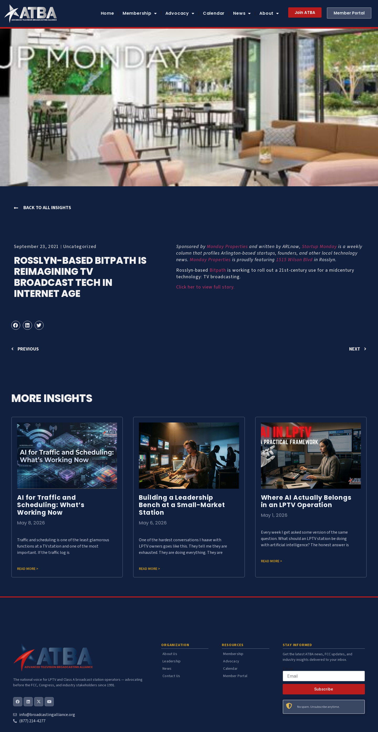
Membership (140, 13)
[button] (15, 325)
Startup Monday (319, 246)
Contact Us (171, 676)
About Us (169, 654)
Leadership (171, 661)
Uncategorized (80, 246)
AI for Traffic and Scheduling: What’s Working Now (50, 505)
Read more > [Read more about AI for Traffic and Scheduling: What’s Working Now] (27, 568)
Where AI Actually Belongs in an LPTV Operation (306, 501)
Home (107, 13)
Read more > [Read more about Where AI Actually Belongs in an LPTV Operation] (271, 561)
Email (288, 669)
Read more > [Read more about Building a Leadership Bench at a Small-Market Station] (149, 568)
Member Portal (235, 676)
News (242, 13)
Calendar (214, 13)
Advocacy (180, 13)
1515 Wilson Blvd (294, 259)
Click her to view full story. (205, 287)
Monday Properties (227, 246)
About (269, 13)
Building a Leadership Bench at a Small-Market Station (182, 505)
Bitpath (217, 270)
